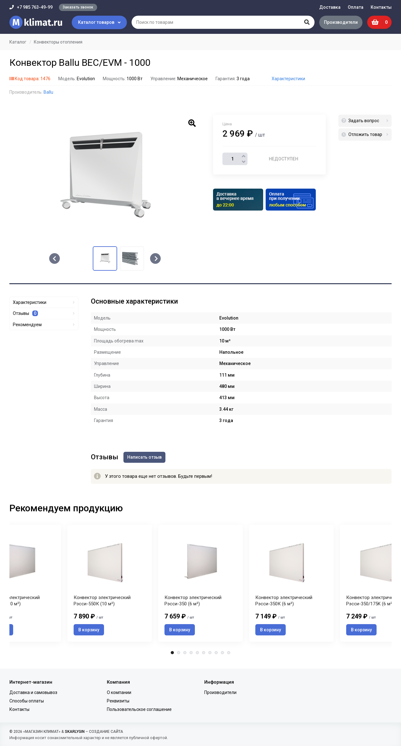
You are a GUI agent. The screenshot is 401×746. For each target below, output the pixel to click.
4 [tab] (191, 654)
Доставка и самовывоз (33, 692)
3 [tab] (184, 654)
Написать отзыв (145, 456)
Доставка (330, 7)
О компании (119, 692)
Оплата (355, 7)
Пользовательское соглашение (139, 709)
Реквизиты (118, 700)
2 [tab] (178, 654)
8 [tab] (216, 654)
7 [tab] (209, 654)
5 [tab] (197, 654)
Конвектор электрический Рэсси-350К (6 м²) (283, 602)
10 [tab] (228, 654)
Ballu (48, 92)
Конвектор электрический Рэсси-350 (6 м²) (192, 602)
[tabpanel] (200, 584)
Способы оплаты (26, 700)
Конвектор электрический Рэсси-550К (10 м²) (102, 602)
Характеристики (288, 78)
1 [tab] (172, 654)
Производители (340, 22)
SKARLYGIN (75, 731)
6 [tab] (203, 654)
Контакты (381, 7)
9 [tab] (222, 654)
